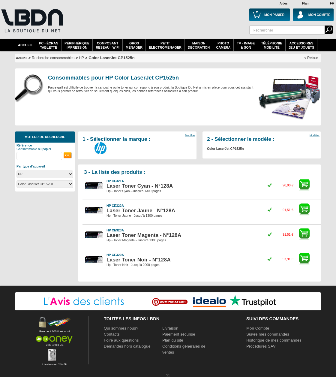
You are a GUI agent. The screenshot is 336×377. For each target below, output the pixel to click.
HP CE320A (115, 255)
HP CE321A (115, 181)
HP (81, 58)
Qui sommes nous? (121, 328)
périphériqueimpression (76, 45)
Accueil (25, 45)
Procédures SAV (261, 346)
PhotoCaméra (223, 45)
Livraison (170, 328)
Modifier (190, 135)
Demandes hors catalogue (127, 346)
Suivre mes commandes (267, 334)
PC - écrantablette (48, 45)
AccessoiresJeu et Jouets (301, 45)
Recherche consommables (53, 58)
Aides (284, 3)
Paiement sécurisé (178, 334)
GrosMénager (134, 45)
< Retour (311, 58)
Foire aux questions (121, 340)
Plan (305, 3)
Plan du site (172, 340)
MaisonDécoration (199, 45)
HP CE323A (115, 230)
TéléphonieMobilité (271, 45)
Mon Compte (257, 328)
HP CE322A (115, 205)
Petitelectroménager (165, 45)
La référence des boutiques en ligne (31, 24)
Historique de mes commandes (274, 340)
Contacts (112, 334)
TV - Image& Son (246, 45)
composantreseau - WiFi (107, 45)
